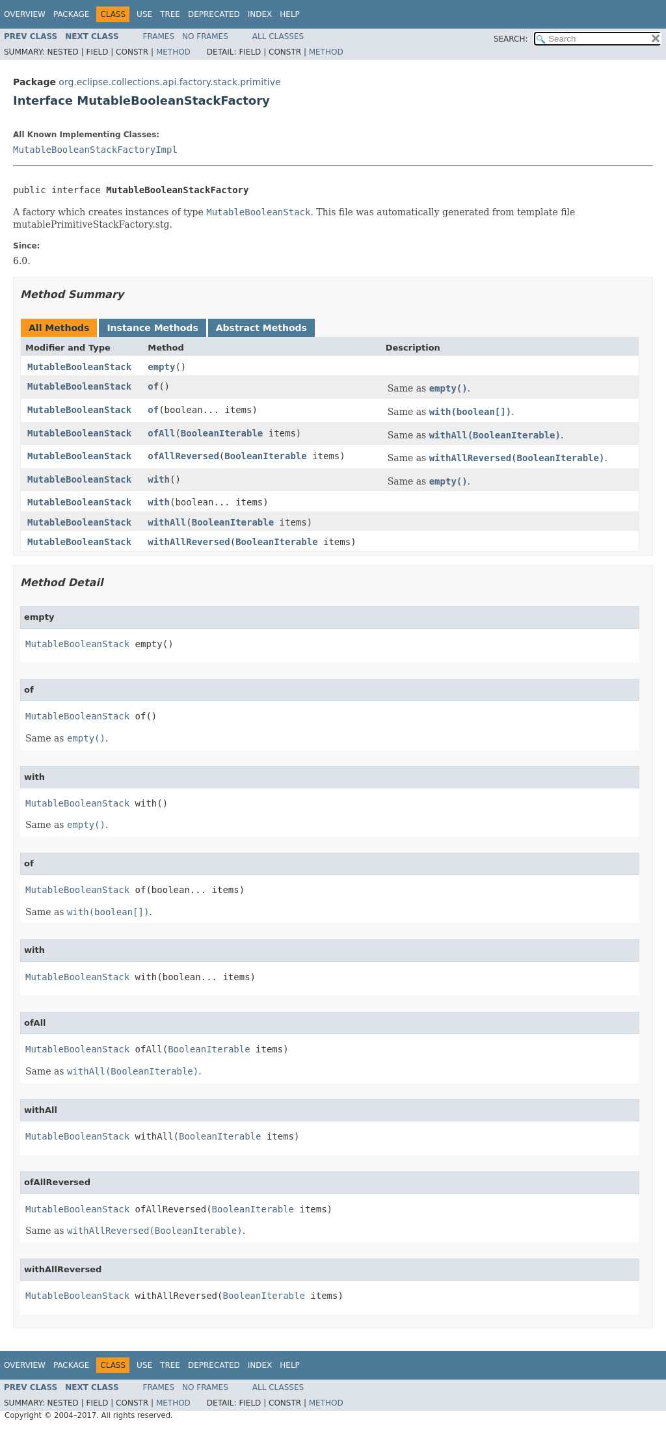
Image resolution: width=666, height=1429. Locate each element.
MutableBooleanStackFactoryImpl (95, 149)
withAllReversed (189, 542)
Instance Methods (152, 328)
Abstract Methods (261, 328)
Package (71, 14)
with (159, 479)
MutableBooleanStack (79, 367)
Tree (170, 14)
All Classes (278, 36)
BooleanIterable (222, 433)
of (153, 386)
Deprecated (214, 14)
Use (144, 14)
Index (260, 14)
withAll (167, 522)
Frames (159, 36)
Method (173, 52)
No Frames (205, 36)
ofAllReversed (183, 456)
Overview (25, 14)
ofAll (161, 433)
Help (290, 14)
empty (161, 367)
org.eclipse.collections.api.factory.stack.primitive (169, 82)
